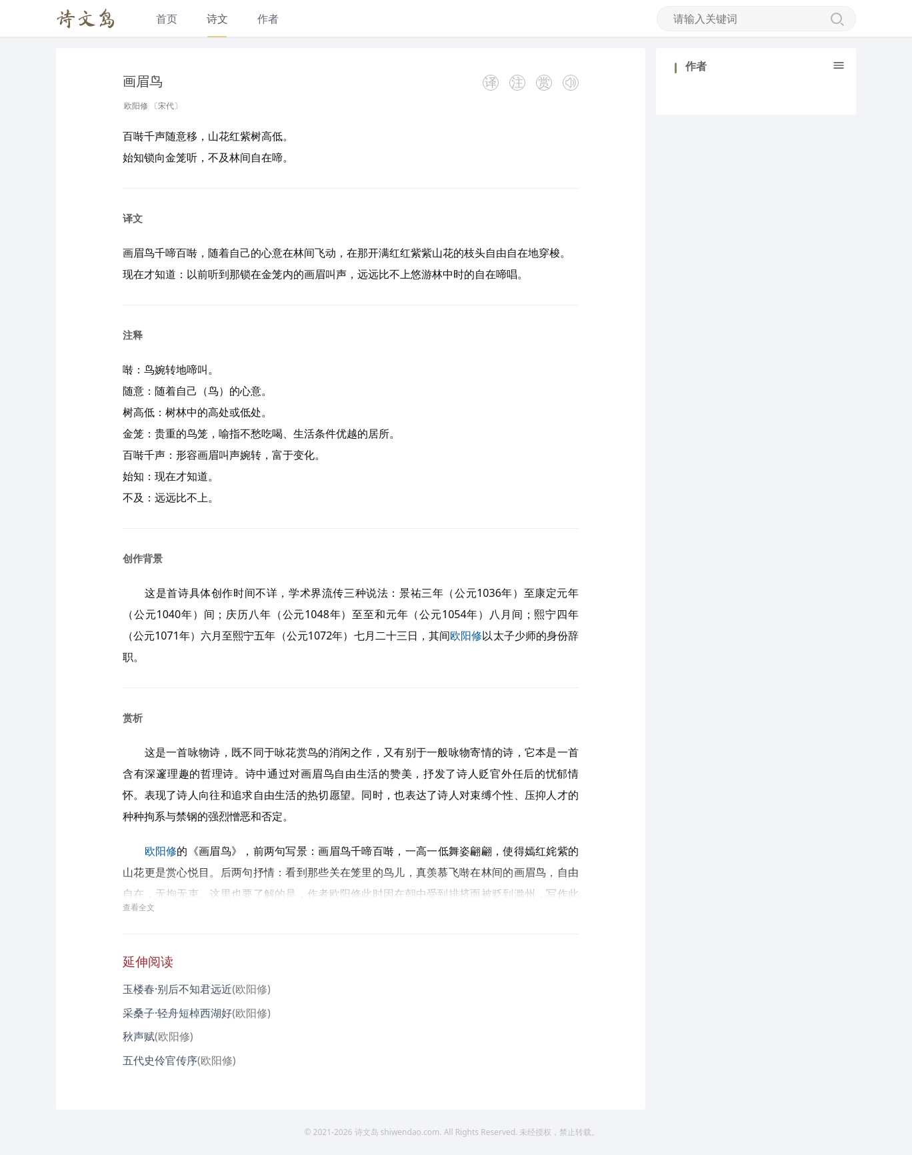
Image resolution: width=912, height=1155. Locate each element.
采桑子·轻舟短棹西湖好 (177, 1013)
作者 (268, 18)
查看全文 (139, 907)
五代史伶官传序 (160, 1060)
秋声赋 (139, 1036)
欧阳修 (136, 105)
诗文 (217, 18)
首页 (166, 18)
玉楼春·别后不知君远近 (177, 989)
